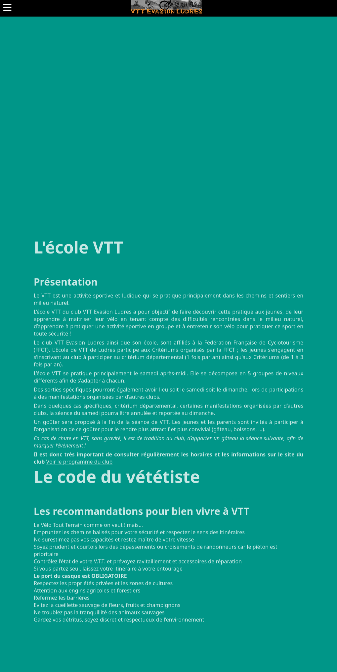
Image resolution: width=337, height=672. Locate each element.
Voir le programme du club (79, 472)
